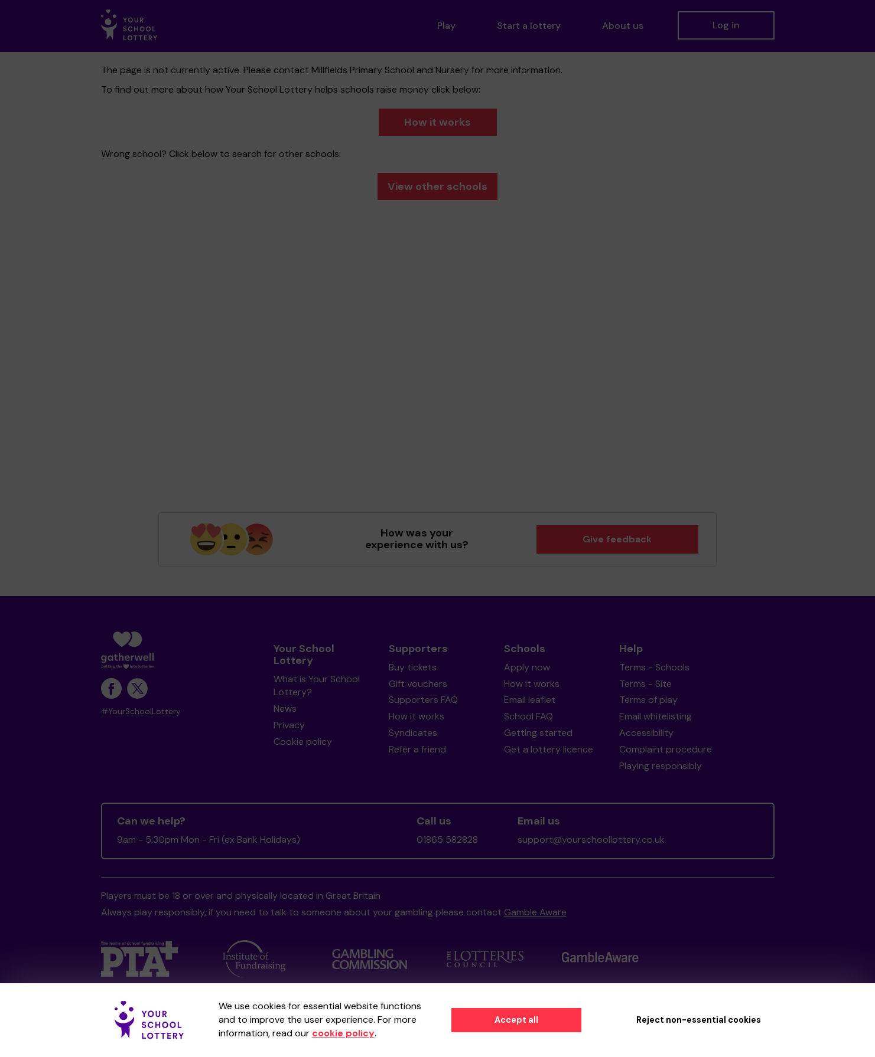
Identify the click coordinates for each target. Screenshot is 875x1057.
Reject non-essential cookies (698, 1020)
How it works (437, 122)
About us (622, 25)
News (285, 708)
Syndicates (413, 733)
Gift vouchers (418, 684)
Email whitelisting (655, 716)
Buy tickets (413, 667)
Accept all (516, 1020)
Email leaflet (529, 699)
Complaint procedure (665, 749)
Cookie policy (303, 741)
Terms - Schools (654, 667)
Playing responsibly (660, 766)
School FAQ (528, 716)
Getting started (538, 733)
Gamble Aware (535, 912)
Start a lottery (529, 25)
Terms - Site (645, 684)
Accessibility (646, 733)
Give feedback (617, 539)
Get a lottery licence (548, 749)
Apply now (527, 667)
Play (446, 25)
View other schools (437, 186)
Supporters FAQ (423, 699)
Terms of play (648, 699)
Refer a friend (417, 749)
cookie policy (343, 1033)
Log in (726, 25)
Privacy (289, 725)
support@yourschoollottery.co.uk (591, 839)
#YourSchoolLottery (141, 711)
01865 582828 (447, 839)
